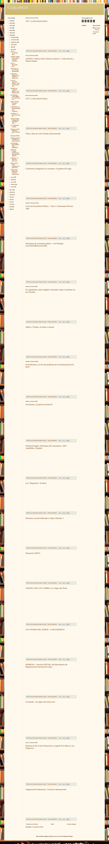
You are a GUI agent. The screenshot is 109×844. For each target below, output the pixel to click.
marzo (12, 182)
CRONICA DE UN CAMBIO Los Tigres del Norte (46, 588)
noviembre (14, 39)
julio (12, 47)
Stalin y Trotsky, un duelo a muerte (40, 327)
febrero (13, 184)
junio (12, 49)
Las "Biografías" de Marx (36, 483)
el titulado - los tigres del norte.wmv (40, 702)
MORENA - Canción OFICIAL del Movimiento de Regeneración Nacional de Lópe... (46, 665)
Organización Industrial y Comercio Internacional (46, 789)
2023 (11, 23)
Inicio (52, 824)
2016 (11, 192)
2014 (11, 197)
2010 (11, 206)
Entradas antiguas (71, 824)
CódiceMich (18, 7)
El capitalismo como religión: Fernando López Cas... (15, 97)
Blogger (71, 836)
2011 (11, 204)
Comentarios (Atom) (38, 827)
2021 (11, 28)
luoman (56, 836)
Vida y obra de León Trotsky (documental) (43, 133)
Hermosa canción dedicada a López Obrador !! (45, 518)
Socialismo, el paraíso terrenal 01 (39, 404)
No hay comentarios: (52, 51)
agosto (12, 44)
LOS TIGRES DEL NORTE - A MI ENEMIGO (45, 629)
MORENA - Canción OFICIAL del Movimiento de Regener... (15, 152)
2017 (11, 189)
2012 (11, 202)
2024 (11, 20)
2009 (11, 209)
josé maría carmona (97, 28)
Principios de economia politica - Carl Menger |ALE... (15, 90)
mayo (12, 177)
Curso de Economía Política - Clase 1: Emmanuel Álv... (15, 83)
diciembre (13, 37)
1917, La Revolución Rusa (36, 21)
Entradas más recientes (32, 824)
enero (12, 187)
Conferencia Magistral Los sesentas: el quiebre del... (15, 76)
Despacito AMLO (33, 553)
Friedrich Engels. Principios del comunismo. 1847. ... (15, 121)
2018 (11, 35)
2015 (11, 194)
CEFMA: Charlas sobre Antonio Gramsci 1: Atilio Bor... (15, 59)
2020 (11, 30)
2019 (11, 32)
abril (12, 179)
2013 (11, 199)
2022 (11, 25)
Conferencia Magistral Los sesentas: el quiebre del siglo (48, 169)
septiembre (14, 42)
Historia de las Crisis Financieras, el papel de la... (15, 165)
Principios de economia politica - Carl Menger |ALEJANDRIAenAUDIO (44, 244)
